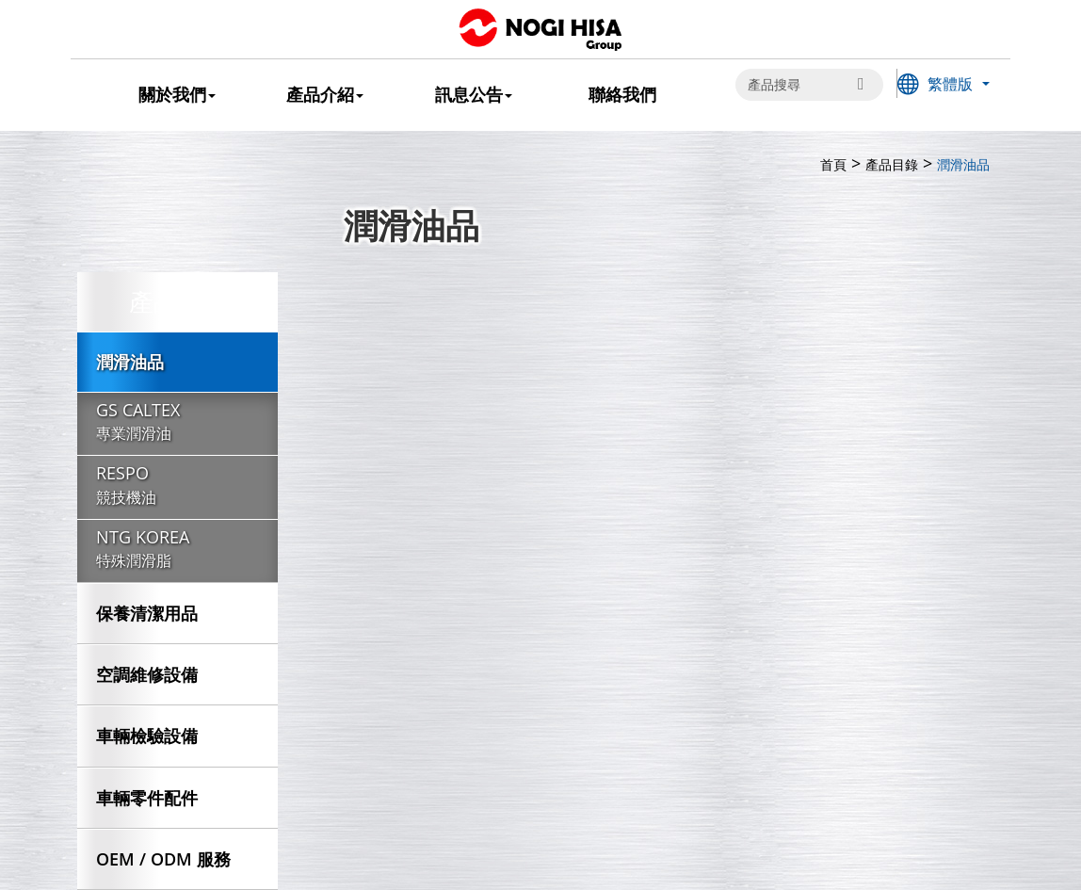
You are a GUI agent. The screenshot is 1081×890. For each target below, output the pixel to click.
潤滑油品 (130, 361)
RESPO (177, 485)
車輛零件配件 (147, 797)
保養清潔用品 (147, 613)
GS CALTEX (177, 422)
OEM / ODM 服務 (163, 859)
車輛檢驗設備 (147, 735)
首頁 (833, 164)
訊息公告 (473, 94)
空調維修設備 (147, 674)
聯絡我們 (622, 94)
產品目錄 (891, 164)
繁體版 (950, 83)
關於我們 (177, 94)
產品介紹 (324, 94)
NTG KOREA (177, 550)
